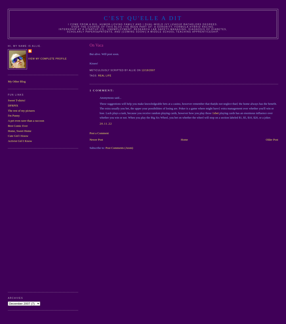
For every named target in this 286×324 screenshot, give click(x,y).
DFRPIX (13, 105)
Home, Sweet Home (19, 131)
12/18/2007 (148, 70)
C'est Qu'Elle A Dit (143, 18)
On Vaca (96, 45)
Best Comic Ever (18, 125)
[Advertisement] (26, 220)
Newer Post (96, 139)
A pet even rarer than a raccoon (26, 120)
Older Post (272, 139)
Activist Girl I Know (20, 141)
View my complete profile (47, 58)
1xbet (215, 113)
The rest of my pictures (21, 110)
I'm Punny (14, 115)
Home (184, 139)
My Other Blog (16, 81)
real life (104, 75)
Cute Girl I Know (18, 135)
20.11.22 (106, 123)
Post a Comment (99, 133)
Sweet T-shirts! (16, 100)
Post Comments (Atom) (119, 148)
